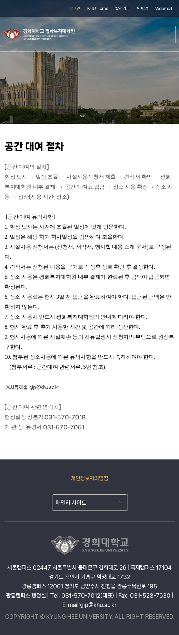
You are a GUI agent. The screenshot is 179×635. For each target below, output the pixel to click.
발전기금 (122, 8)
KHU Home (98, 8)
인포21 (142, 8)
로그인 (74, 8)
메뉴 (167, 34)
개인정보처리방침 (89, 478)
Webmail (163, 8)
